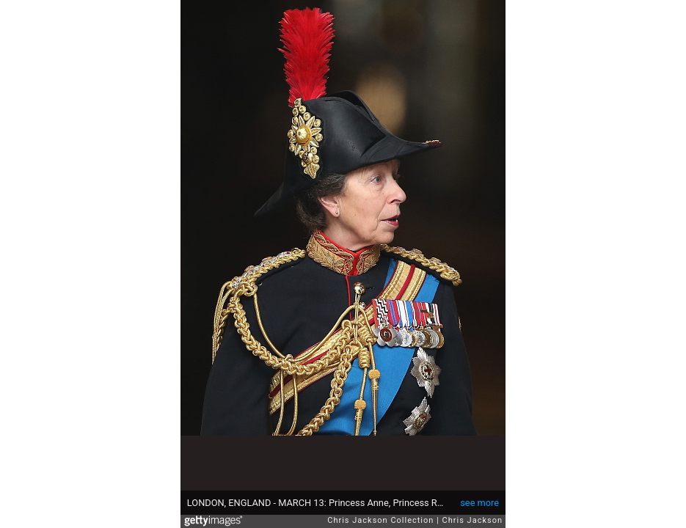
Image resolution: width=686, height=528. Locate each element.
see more (479, 502)
